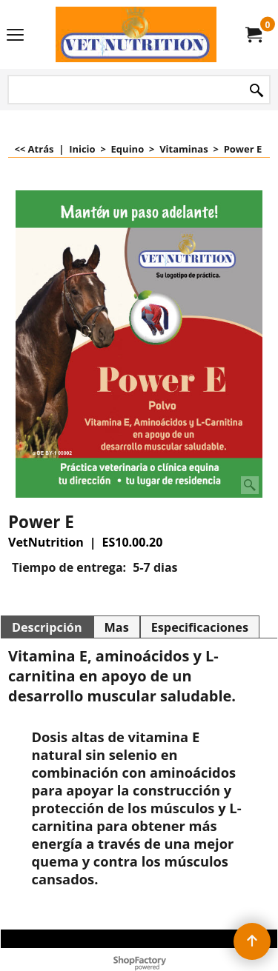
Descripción (47, 627)
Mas (117, 627)
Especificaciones (199, 627)
